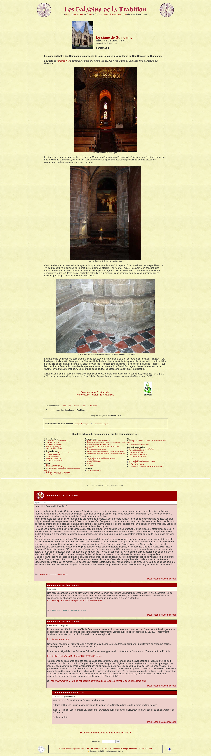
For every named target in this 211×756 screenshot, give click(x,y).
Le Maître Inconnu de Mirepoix (96, 449)
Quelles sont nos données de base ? (98, 441)
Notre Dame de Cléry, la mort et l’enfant (141, 449)
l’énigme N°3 (63, 61)
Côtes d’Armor (110, 14)
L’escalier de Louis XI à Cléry (55, 467)
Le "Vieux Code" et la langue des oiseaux (142, 461)
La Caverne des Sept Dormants (138, 444)
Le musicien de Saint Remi (54, 444)
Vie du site (142, 749)
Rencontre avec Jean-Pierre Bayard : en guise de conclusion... (106, 442)
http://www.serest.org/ (58, 639)
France (90, 14)
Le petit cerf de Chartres (136, 465)
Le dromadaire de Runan (53, 455)
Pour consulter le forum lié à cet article (95, 395)
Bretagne (98, 14)
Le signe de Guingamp (82, 424)
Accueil (68, 14)
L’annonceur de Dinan (52, 442)
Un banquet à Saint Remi (54, 446)
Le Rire (89, 463)
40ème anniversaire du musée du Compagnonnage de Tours (106, 451)
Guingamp (122, 14)
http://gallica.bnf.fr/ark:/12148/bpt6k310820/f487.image (74, 656)
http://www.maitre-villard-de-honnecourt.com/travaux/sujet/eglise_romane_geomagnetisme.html (98, 681)
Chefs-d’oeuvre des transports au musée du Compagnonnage (106, 453)
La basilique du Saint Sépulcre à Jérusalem (59, 474)
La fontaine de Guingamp (100, 424)
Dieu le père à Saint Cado (54, 458)
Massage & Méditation (94, 462)
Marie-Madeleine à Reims (54, 448)
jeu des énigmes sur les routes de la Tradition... (79, 406)
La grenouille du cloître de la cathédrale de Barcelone (145, 466)
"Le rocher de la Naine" (94, 470)
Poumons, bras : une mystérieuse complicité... (101, 458)
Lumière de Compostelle (136, 451)
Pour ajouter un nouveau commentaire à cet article (105, 732)
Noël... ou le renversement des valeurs (58, 472)
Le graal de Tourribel (52, 456)
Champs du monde (129, 749)
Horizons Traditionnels (111, 749)
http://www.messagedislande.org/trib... (55, 574)
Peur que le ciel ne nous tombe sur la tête (69, 610)
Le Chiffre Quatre (92, 460)
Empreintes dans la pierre (137, 452)
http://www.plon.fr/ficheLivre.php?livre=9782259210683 (74, 600)
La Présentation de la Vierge (137, 456)
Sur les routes (79, 14)
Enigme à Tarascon (135, 463)
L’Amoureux (90, 465)
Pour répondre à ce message (161, 579)
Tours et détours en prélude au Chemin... (99, 444)
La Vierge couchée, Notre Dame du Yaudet (59, 453)
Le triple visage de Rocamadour (56, 441)
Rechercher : (96, 741)
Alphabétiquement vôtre (75, 749)
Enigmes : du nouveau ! (53, 465)
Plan (150, 749)
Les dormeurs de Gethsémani (138, 454)
